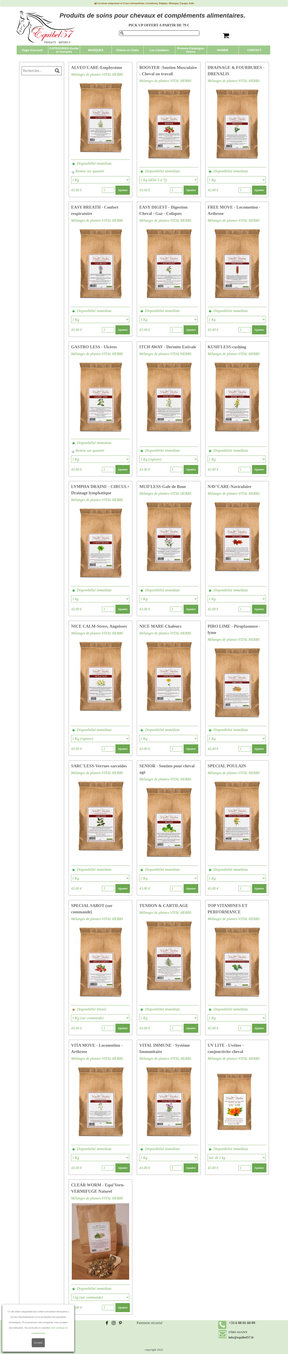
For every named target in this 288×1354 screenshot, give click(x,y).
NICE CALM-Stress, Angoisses (99, 626)
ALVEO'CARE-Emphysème (96, 67)
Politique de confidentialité (42, 1334)
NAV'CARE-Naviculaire (229, 486)
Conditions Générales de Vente (45, 1328)
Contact (29, 1339)
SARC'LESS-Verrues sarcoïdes (99, 766)
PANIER (222, 50)
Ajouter (123, 190)
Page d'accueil (32, 50)
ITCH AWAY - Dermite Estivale (167, 346)
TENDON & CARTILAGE (163, 905)
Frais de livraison (35, 1323)
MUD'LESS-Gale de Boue (162, 486)
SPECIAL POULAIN (227, 766)
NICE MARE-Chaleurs (160, 626)
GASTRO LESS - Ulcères (94, 346)
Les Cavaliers (159, 50)
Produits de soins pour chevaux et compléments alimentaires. (152, 15)
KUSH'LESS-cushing (227, 346)
